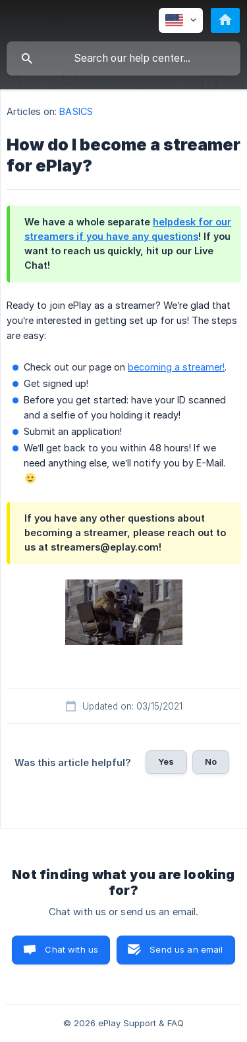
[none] (181, 20)
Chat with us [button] (71, 949)
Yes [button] (166, 761)
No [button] (211, 761)
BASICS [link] (76, 111)
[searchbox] (123, 58)
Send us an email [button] (186, 949)
